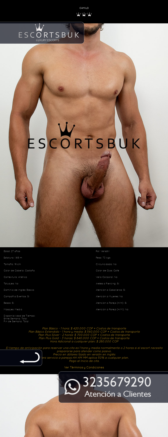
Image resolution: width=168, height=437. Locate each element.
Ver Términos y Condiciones (84, 367)
